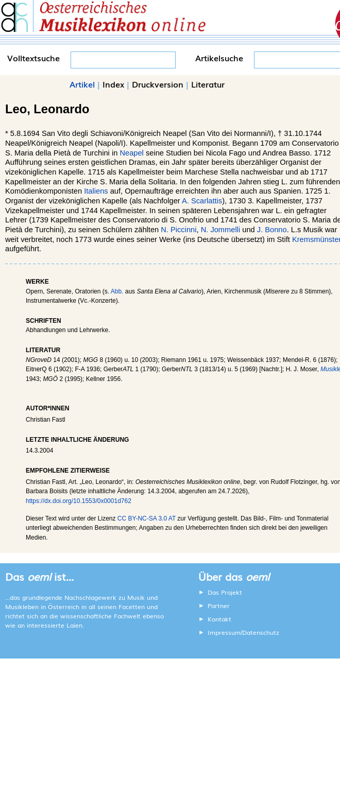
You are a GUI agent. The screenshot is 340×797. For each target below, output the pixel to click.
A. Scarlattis (202, 201)
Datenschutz (260, 632)
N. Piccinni (178, 230)
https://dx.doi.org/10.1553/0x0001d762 (78, 501)
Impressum (224, 632)
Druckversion (157, 84)
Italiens (96, 191)
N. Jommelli (221, 230)
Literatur (208, 84)
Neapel (131, 153)
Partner (219, 605)
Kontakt (219, 618)
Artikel (82, 84)
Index (113, 84)
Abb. (117, 291)
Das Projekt (225, 592)
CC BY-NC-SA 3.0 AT (146, 518)
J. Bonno (272, 230)
